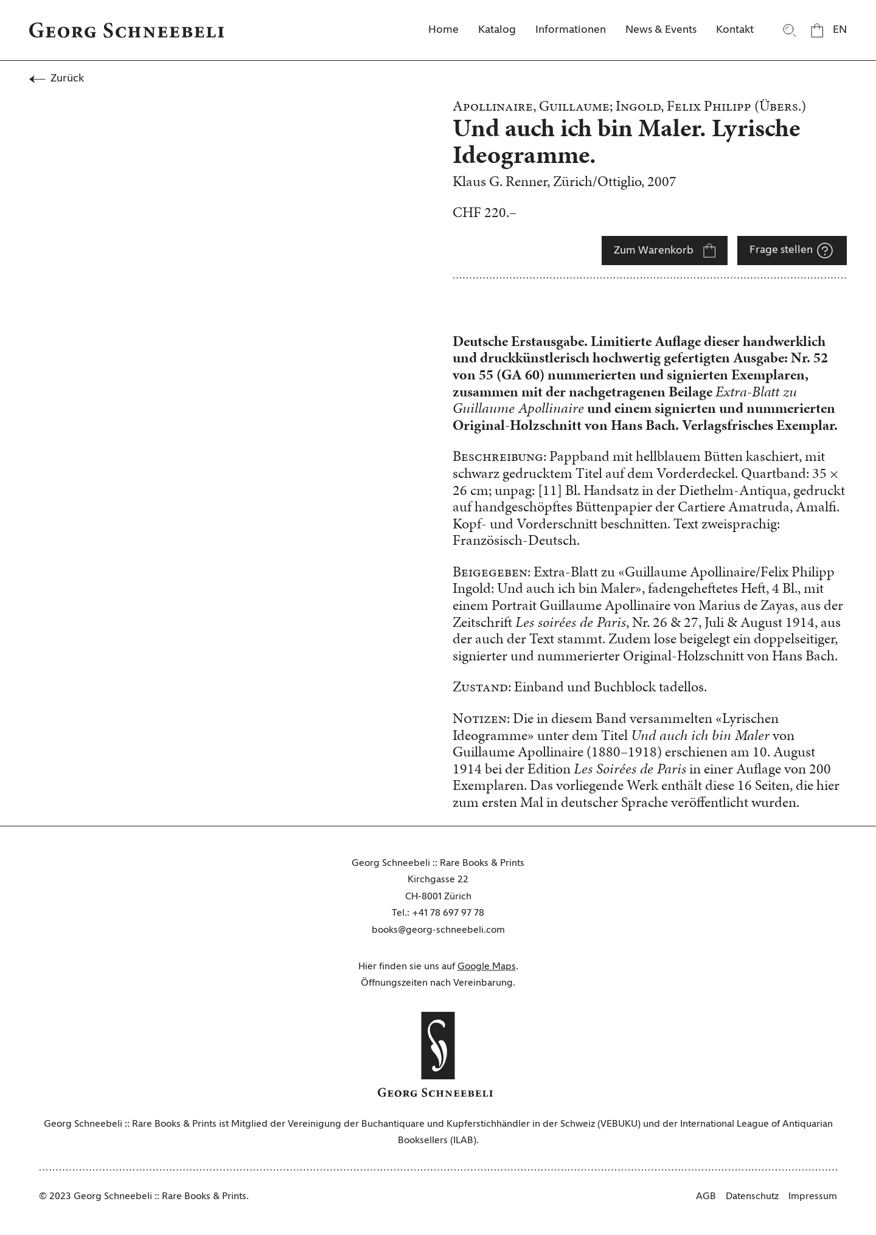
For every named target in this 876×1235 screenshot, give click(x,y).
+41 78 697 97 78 (448, 913)
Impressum (812, 1197)
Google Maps (486, 967)
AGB (706, 1197)
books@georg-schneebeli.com (438, 930)
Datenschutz (752, 1197)
